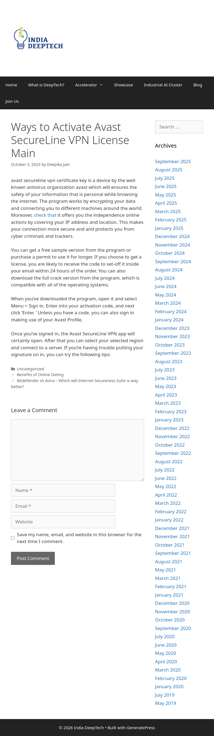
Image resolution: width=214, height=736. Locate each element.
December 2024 (172, 236)
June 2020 (166, 645)
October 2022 (170, 445)
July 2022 (165, 470)
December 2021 (172, 528)
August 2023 (168, 361)
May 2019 (165, 703)
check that (45, 215)
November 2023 (172, 336)
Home (11, 84)
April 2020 (166, 661)
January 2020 (169, 686)
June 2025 (166, 186)
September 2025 (173, 161)
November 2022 (172, 436)
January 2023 (169, 420)
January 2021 (169, 595)
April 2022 (166, 495)
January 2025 (169, 228)
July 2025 (165, 178)
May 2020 (165, 653)
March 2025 (168, 211)
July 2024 (165, 278)
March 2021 (168, 578)
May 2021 (165, 570)
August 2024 (168, 269)
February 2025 (171, 219)
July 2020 (165, 636)
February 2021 (171, 586)
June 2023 (166, 378)
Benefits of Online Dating (40, 374)
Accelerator (92, 85)
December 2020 (172, 603)
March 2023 (168, 403)
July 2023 (165, 369)
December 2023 (172, 328)
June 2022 (166, 478)
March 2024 (168, 303)
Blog (197, 84)
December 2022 (172, 428)
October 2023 (170, 345)
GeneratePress (141, 727)
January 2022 (169, 520)
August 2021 (168, 561)
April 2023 (166, 395)
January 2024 (169, 319)
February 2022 (171, 511)
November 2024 (172, 245)
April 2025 (166, 203)
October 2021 (170, 545)
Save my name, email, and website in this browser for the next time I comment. (79, 538)
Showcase (123, 84)
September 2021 (173, 553)
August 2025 (168, 169)
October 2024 (170, 253)
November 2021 (172, 536)
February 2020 (171, 678)
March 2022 (168, 503)
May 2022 (165, 486)
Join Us (12, 101)
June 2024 (166, 286)
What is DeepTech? (46, 84)
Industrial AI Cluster (163, 84)
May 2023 (165, 386)
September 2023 (173, 353)
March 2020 (168, 670)
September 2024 (173, 261)
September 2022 (173, 453)
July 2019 (165, 695)
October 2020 (170, 620)
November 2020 (172, 611)
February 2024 (171, 311)
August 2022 (168, 461)
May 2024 (165, 295)
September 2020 (173, 628)
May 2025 (165, 195)
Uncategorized (30, 368)
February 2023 (171, 411)
